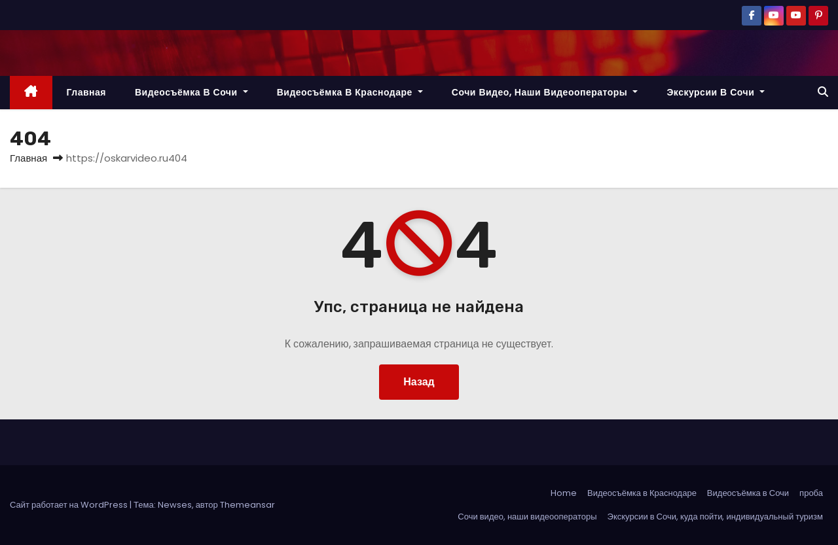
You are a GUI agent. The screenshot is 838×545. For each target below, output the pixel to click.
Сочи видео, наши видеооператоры (545, 92)
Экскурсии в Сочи (715, 92)
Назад (418, 381)
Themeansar (247, 505)
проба (811, 493)
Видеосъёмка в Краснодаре (350, 92)
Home (564, 493)
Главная (86, 92)
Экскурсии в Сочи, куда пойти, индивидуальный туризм (715, 516)
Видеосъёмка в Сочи (191, 92)
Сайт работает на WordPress (70, 505)
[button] (823, 91)
